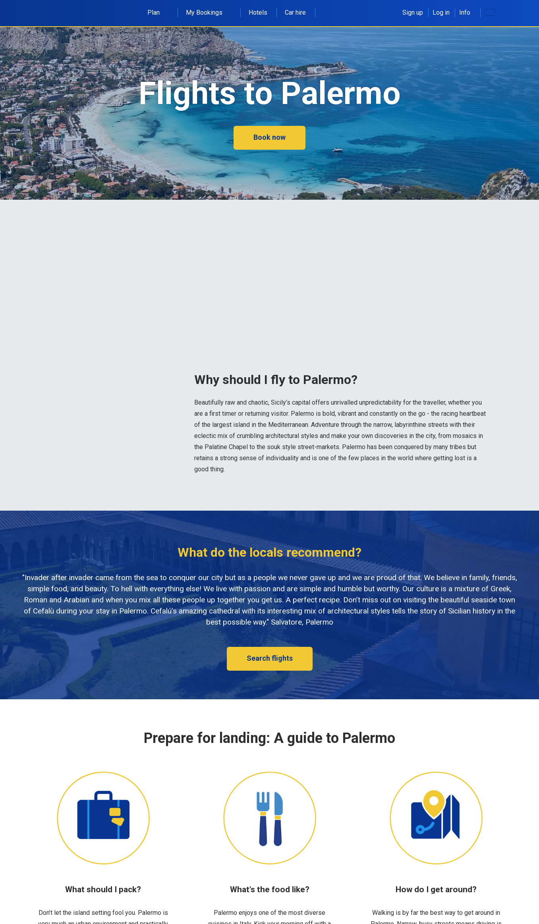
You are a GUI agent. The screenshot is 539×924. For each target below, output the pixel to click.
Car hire (295, 12)
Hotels (258, 12)
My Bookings (208, 12)
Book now (269, 137)
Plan (157, 12)
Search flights (270, 658)
